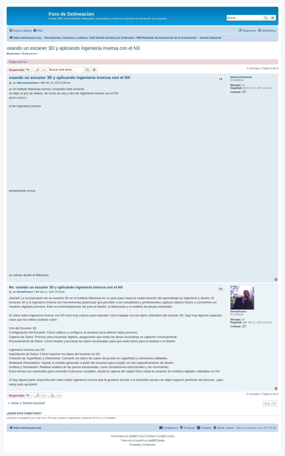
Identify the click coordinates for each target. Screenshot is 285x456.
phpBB (132, 436)
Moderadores (29, 53)
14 (243, 319)
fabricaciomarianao (241, 77)
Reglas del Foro (18, 61)
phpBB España (156, 440)
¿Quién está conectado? (24, 413)
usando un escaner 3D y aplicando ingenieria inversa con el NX (73, 48)
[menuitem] (37, 30)
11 (243, 85)
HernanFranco (238, 311)
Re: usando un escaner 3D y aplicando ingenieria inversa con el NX (66, 287)
